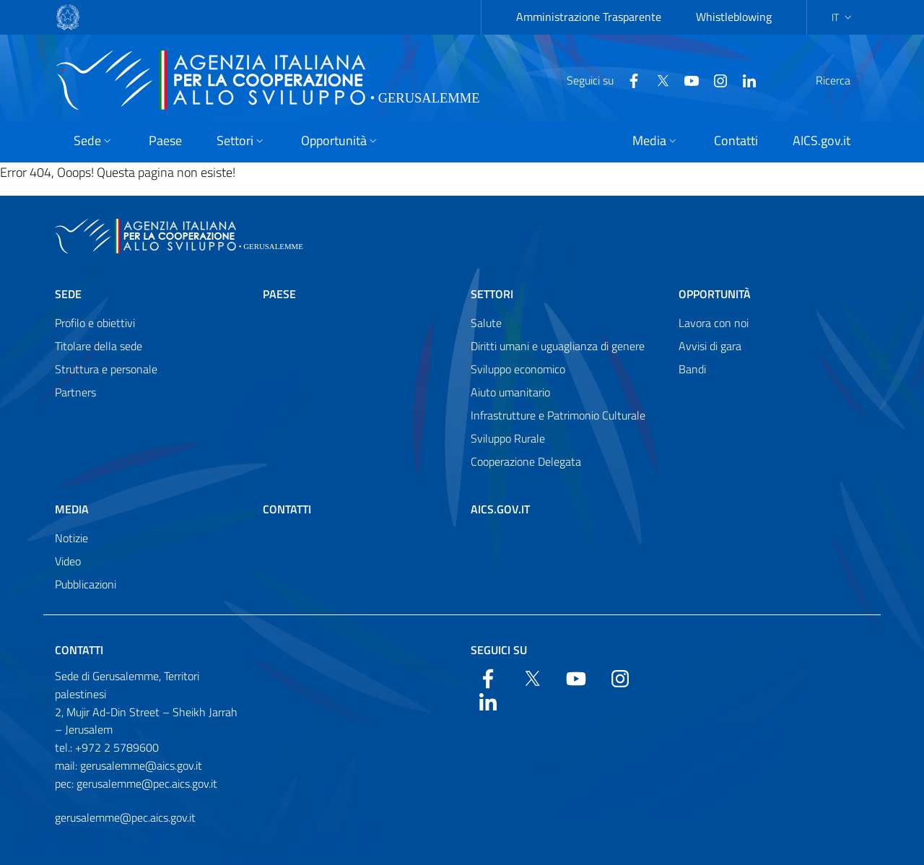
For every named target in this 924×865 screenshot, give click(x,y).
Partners (75, 392)
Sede (68, 294)
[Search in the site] (850, 80)
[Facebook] (599, 79)
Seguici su (499, 649)
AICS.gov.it (500, 509)
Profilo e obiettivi (95, 322)
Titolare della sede (98, 346)
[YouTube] (656, 79)
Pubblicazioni (85, 584)
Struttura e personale (106, 369)
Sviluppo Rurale (508, 438)
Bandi (692, 369)
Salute (486, 322)
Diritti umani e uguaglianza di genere (558, 346)
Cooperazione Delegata (526, 461)
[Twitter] (628, 79)
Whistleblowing (734, 16)
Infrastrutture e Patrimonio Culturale (558, 415)
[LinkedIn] (714, 79)
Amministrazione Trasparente (588, 16)
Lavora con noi (714, 322)
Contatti (287, 509)
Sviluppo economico (518, 369)
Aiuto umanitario (510, 392)
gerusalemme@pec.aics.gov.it (125, 817)
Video (68, 561)
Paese (279, 294)
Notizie (71, 538)
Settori (492, 294)
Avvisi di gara (710, 346)
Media (72, 509)
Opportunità (715, 294)
